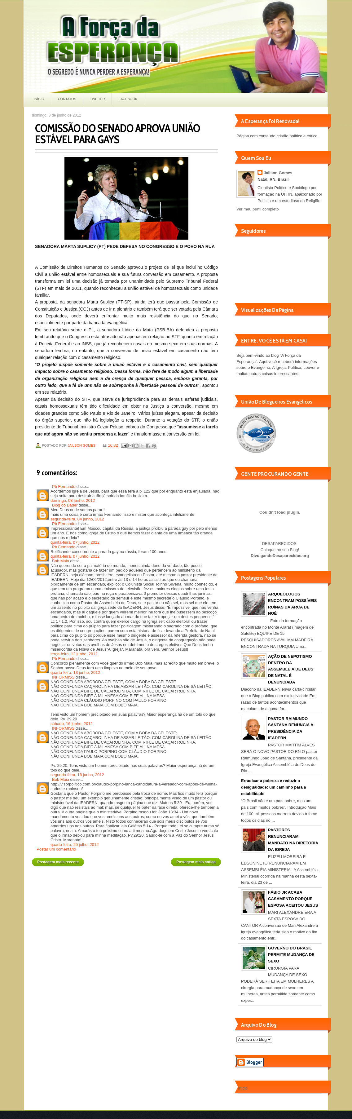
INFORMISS (63, 677)
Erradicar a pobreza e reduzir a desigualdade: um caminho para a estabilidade (273, 787)
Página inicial (128, 860)
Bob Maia (60, 561)
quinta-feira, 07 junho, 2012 (75, 542)
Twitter (97, 99)
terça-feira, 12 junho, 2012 (74, 654)
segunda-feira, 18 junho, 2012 (77, 774)
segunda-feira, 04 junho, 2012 (77, 519)
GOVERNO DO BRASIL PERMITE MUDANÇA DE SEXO (291, 954)
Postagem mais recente (58, 862)
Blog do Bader (64, 505)
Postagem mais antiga (196, 862)
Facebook (128, 99)
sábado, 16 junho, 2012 (72, 723)
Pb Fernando (63, 486)
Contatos (67, 99)
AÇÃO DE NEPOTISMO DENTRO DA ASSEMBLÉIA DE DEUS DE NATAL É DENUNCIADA (290, 669)
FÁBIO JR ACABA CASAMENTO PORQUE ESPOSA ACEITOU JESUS (293, 899)
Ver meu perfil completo (257, 209)
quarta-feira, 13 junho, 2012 (75, 672)
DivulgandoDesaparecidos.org (280, 555)
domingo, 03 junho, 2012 (73, 500)
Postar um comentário (56, 849)
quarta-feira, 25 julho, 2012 (75, 844)
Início (39, 99)
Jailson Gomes (82, 445)
